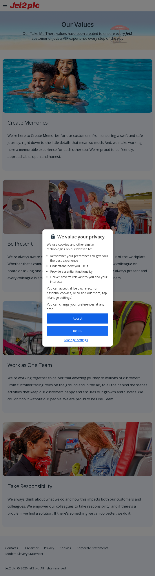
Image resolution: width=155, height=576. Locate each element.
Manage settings (76, 340)
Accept (77, 318)
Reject (77, 331)
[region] (77, 288)
